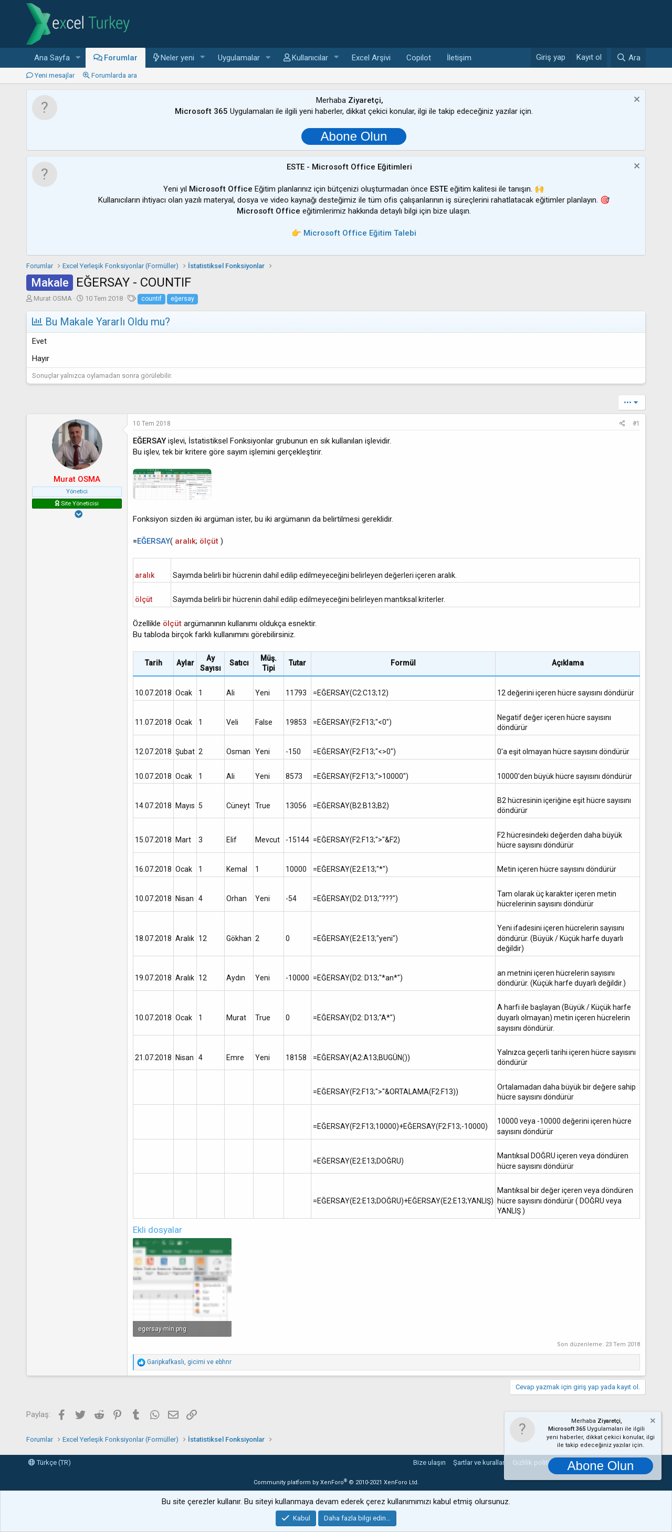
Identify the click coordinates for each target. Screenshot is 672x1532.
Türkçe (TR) (49, 1462)
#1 (636, 423)
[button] (78, 58)
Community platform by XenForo (336, 1482)
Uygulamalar (239, 57)
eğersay (182, 298)
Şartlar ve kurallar (479, 1462)
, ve (189, 1362)
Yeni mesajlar (55, 75)
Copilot (418, 57)
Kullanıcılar (310, 57)
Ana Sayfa (52, 57)
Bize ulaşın (429, 1462)
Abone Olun (354, 136)
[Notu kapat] (635, 100)
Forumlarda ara (114, 75)
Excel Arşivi (371, 57)
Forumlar (121, 57)
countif (151, 298)
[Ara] (628, 58)
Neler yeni (177, 57)
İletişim (459, 57)
